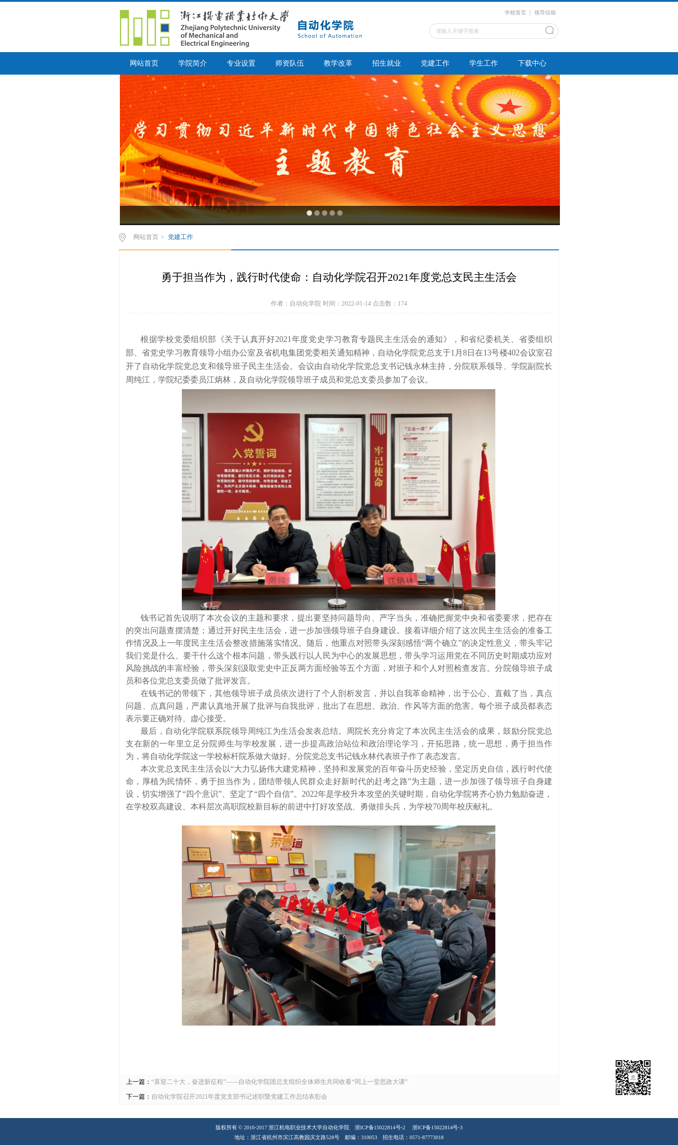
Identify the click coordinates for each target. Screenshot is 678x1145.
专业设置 (241, 63)
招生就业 (386, 63)
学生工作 (483, 63)
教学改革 (338, 63)
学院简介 (192, 63)
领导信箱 (545, 12)
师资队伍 (289, 63)
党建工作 (435, 63)
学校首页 (515, 12)
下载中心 (532, 63)
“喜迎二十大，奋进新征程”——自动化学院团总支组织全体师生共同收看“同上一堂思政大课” (279, 1081)
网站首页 (144, 63)
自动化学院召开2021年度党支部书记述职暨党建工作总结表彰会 (239, 1096)
